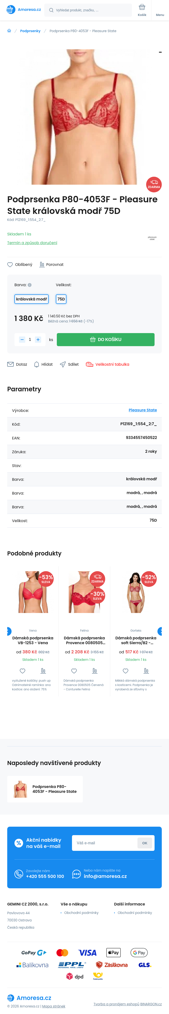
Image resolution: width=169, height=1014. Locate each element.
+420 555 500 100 (45, 876)
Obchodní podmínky (81, 912)
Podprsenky (30, 31)
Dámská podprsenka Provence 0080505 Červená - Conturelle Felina (84, 640)
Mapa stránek (53, 1006)
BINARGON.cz (151, 1004)
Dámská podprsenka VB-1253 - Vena (32, 640)
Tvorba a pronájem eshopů (116, 1004)
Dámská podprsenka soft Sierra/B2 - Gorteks (135, 640)
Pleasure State (143, 410)
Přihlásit (144, 843)
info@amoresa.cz (105, 876)
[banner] (22, 9)
